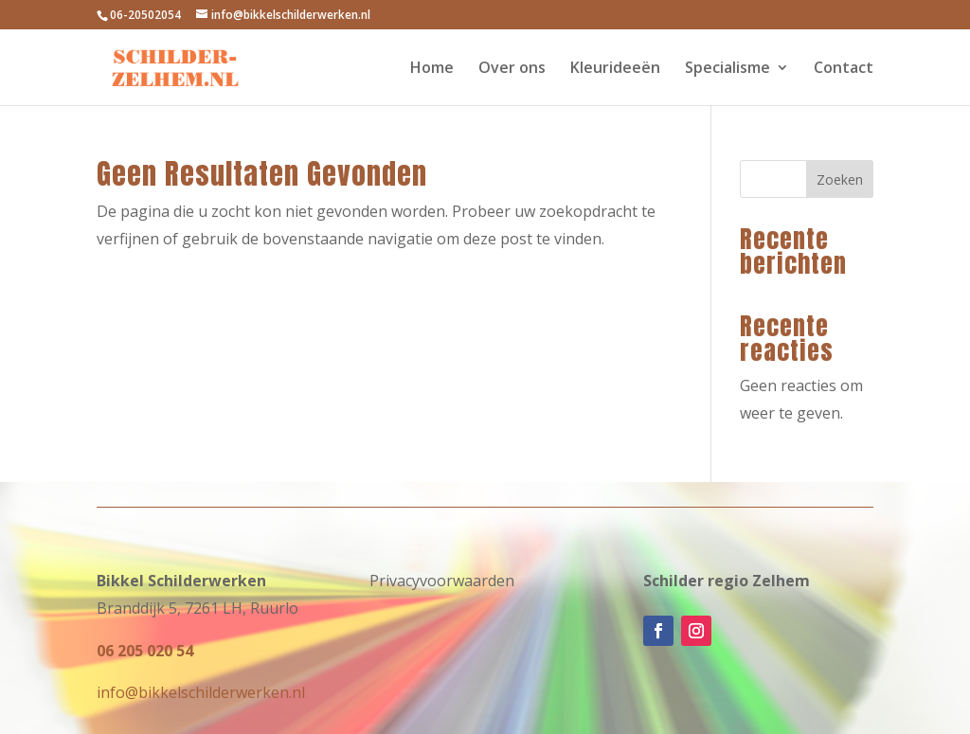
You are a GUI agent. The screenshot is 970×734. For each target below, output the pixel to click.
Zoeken (840, 179)
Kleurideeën (615, 69)
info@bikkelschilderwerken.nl (201, 692)
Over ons (512, 69)
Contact (843, 69)
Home (432, 69)
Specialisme (727, 69)
